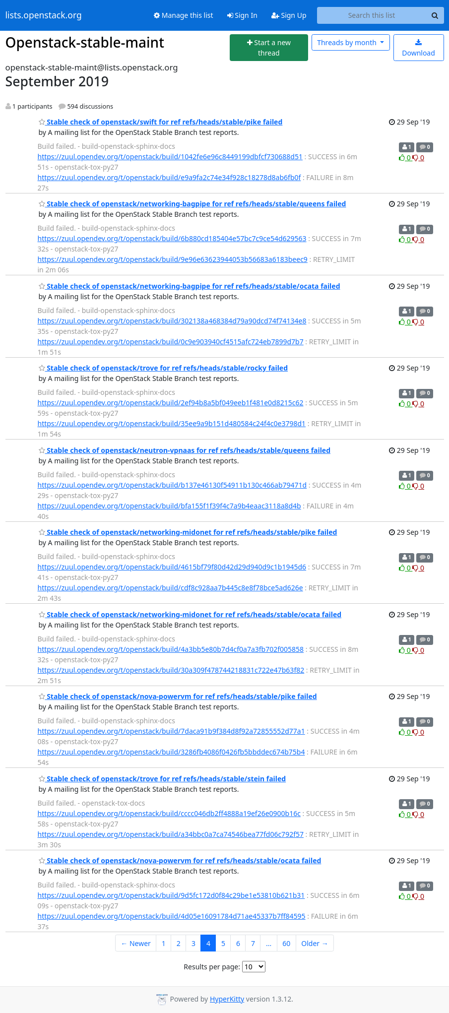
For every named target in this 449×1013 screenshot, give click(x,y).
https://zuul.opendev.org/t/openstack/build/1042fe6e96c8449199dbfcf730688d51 (170, 156)
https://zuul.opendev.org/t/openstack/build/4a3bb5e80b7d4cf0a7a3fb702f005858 (171, 649)
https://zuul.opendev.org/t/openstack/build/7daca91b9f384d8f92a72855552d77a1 (171, 731)
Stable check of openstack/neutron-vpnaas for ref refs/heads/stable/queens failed (185, 450)
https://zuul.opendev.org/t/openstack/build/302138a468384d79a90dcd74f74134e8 (172, 320)
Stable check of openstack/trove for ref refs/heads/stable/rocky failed (163, 368)
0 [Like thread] (405, 157)
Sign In (242, 15)
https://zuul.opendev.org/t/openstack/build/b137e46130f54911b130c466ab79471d (172, 485)
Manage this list (183, 15)
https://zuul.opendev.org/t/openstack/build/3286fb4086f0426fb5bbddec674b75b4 (171, 752)
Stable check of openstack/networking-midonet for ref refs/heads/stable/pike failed (188, 532)
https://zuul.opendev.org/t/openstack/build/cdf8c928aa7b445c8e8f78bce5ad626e (170, 587)
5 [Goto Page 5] (223, 943)
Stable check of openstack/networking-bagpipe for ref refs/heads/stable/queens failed (192, 203)
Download (418, 48)
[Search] (435, 15)
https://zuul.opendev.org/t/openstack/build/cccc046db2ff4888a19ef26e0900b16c (169, 813)
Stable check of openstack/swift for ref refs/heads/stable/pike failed (161, 122)
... (268, 943)
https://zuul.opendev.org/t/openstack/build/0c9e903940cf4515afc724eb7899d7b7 (171, 341)
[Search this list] (372, 15)
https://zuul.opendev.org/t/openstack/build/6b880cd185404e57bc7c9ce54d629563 (172, 238)
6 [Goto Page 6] (238, 943)
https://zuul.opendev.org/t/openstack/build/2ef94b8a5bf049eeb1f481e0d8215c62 (171, 402)
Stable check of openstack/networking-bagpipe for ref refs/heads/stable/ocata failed (189, 286)
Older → (314, 943)
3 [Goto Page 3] (193, 943)
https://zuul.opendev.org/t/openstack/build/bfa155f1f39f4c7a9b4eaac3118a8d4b (169, 505)
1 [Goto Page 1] (164, 943)
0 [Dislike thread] (418, 157)
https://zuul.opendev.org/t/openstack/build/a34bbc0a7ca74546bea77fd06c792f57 (171, 834)
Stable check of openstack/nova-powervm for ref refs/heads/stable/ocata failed (180, 860)
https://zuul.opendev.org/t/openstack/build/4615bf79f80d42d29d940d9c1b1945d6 (172, 566)
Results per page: (212, 966)
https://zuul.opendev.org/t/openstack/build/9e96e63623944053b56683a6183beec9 (173, 259)
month (347, 42)
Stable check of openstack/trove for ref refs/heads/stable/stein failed (162, 778)
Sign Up (289, 15)
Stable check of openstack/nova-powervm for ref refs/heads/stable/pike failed (178, 696)
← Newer (136, 943)
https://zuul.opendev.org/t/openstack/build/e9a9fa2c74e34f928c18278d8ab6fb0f (169, 177)
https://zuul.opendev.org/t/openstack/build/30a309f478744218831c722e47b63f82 (171, 670)
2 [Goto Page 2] (179, 943)
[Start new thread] (269, 48)
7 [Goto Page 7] (253, 943)
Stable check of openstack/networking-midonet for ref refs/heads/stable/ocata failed (190, 614)
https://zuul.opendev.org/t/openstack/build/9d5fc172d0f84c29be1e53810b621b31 (171, 895)
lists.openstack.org (43, 15)
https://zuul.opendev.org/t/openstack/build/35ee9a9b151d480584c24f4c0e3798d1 (172, 423)
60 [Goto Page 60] (286, 943)
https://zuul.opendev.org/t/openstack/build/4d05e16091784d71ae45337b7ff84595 (172, 916)
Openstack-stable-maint (84, 42)
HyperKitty (227, 999)
